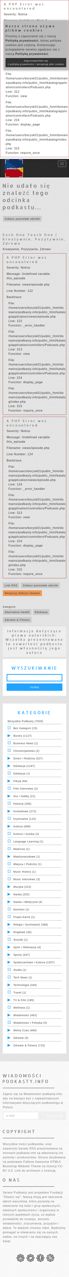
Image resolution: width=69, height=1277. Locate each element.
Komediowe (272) (24, 811)
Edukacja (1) (21, 773)
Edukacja (41, 612)
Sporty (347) (21, 954)
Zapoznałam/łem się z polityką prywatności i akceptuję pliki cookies (36, 63)
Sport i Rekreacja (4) (27, 947)
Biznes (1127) (22, 735)
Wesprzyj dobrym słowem (22, 593)
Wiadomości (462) (25, 1015)
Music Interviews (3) (26, 879)
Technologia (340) (25, 985)
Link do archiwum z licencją (35, 1170)
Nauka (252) (21, 894)
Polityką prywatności (22, 40)
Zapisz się (52, 1116)
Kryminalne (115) (24, 818)
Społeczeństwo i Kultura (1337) (34, 962)
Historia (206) (22, 803)
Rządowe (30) (22, 932)
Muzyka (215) (22, 886)
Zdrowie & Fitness (17, 619)
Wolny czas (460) (25, 1030)
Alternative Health (17, 612)
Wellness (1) (21, 1007)
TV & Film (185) (23, 1000)
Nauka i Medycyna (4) (27, 901)
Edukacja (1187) (24, 766)
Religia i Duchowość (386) (30, 924)
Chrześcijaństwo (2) (26, 750)
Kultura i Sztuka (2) (26, 833)
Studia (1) (19, 969)
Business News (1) (25, 743)
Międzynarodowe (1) (26, 856)
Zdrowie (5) (21, 1037)
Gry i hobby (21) (24, 796)
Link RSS (11, 585)
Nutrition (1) (21, 909)
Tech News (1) (22, 977)
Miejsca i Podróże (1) (27, 864)
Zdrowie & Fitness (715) (29, 1045)
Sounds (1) (20, 939)
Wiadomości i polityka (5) (30, 1022)
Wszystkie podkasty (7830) (25, 721)
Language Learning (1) (28, 841)
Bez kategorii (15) (25, 728)
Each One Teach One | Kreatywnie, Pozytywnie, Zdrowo (34, 238)
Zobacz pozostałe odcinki (22, 218)
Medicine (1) (21, 849)
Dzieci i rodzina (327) (28, 758)
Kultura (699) (22, 826)
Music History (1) (24, 871)
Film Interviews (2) (25, 788)
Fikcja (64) (20, 781)
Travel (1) (19, 992)
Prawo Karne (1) (24, 917)
